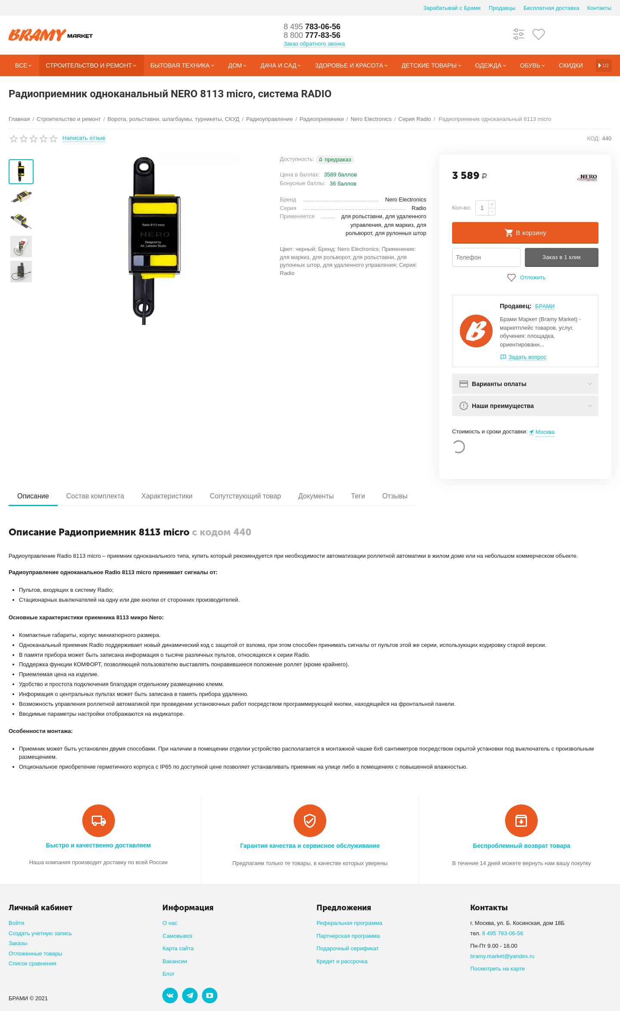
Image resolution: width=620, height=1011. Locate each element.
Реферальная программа (349, 923)
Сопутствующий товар (245, 496)
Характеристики (166, 496)
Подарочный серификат (347, 948)
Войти (16, 923)
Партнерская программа (348, 936)
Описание (33, 496)
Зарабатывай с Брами (451, 8)
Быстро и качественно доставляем (98, 845)
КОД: (593, 138)
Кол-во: (461, 207)
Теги (358, 496)
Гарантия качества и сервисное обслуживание (310, 845)
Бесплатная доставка (551, 8)
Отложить (525, 277)
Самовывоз (177, 936)
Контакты (599, 8)
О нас (169, 923)
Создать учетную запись (40, 933)
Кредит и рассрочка (342, 961)
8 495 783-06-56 (503, 933)
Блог (168, 974)
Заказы (18, 943)
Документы (316, 496)
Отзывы (395, 496)
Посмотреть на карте (497, 968)
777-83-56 (312, 35)
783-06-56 (312, 26)
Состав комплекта (95, 496)
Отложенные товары (35, 953)
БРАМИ (545, 306)
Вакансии (174, 961)
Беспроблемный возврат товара (521, 845)
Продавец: (515, 306)
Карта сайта (178, 948)
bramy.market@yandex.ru (502, 956)
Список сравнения (32, 963)
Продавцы (502, 8)
